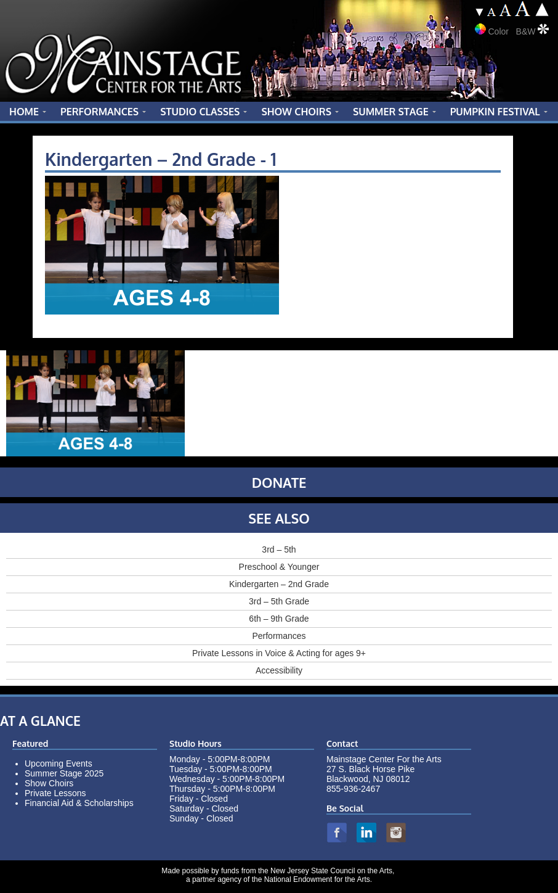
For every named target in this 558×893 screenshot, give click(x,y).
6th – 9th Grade (279, 618)
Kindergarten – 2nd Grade (279, 584)
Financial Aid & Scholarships (79, 803)
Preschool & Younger (279, 567)
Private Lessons (55, 793)
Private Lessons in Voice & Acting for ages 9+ (279, 653)
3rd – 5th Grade (279, 601)
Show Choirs (49, 783)
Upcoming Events (58, 763)
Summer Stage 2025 (64, 773)
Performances (278, 636)
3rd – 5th (279, 549)
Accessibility (279, 670)
